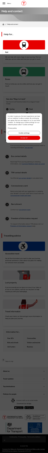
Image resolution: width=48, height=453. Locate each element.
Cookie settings (24, 133)
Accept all (24, 138)
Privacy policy (12, 128)
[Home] (3, 24)
